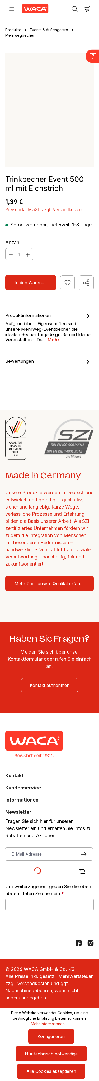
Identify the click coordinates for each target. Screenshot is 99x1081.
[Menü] (11, 8)
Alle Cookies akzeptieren (51, 1071)
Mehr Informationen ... (49, 1024)
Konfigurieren (51, 1036)
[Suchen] (74, 8)
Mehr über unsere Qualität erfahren (51, 583)
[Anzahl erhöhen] (28, 254)
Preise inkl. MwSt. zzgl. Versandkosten (43, 209)
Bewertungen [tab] (48, 361)
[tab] (48, 327)
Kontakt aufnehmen (49, 685)
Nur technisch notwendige (51, 1053)
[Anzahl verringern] (10, 254)
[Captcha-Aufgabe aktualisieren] (82, 871)
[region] (49, 110)
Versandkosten (33, 983)
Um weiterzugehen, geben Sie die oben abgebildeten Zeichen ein (48, 890)
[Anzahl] (19, 254)
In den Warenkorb (33, 282)
